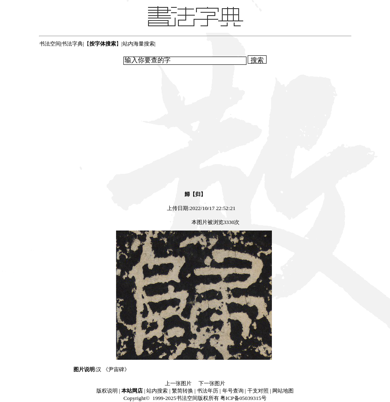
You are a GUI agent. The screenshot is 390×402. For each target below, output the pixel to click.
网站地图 (283, 391)
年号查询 (233, 391)
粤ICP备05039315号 (243, 398)
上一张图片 (178, 383)
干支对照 (258, 391)
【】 (102, 44)
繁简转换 (182, 391)
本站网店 (132, 391)
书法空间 (50, 44)
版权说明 (107, 391)
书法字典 (72, 44)
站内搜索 (157, 391)
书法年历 (207, 391)
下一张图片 (211, 383)
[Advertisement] (195, 127)
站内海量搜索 (139, 44)
